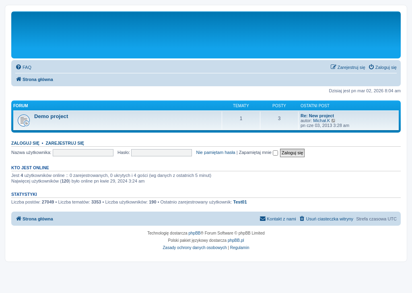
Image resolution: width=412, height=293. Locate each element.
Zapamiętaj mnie (258, 152)
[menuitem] (23, 67)
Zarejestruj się (64, 143)
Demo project (51, 116)
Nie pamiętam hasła (215, 152)
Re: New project (317, 115)
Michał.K (321, 120)
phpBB (195, 233)
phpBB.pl (236, 240)
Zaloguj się (25, 143)
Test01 (240, 201)
